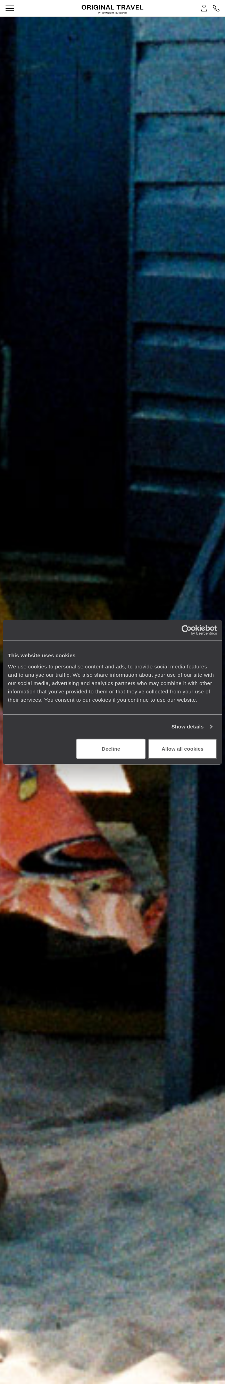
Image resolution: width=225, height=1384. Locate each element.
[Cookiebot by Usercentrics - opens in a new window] (186, 630)
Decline (111, 748)
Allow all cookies (182, 748)
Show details (188, 726)
